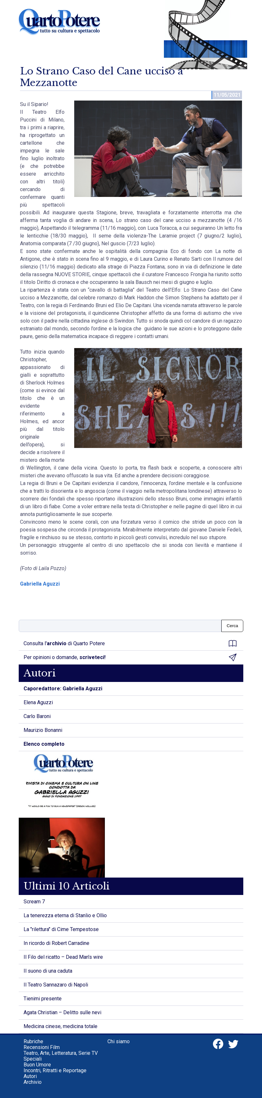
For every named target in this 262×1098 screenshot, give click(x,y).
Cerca (232, 625)
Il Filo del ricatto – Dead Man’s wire (63, 957)
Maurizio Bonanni (43, 730)
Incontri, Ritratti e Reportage (55, 1070)
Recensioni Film (42, 1047)
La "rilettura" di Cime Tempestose (61, 929)
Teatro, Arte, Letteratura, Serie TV (61, 1053)
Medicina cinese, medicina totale (60, 1026)
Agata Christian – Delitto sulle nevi (62, 1012)
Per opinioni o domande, (130, 657)
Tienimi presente (43, 999)
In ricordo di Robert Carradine (56, 943)
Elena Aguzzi (38, 702)
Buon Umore (37, 1065)
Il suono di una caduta (48, 971)
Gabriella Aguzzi (40, 584)
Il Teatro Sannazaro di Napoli (56, 985)
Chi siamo (118, 1041)
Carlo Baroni (37, 716)
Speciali (33, 1059)
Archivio (33, 1082)
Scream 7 (34, 902)
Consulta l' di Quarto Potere (130, 643)
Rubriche (33, 1041)
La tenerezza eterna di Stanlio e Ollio (65, 915)
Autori (30, 1076)
